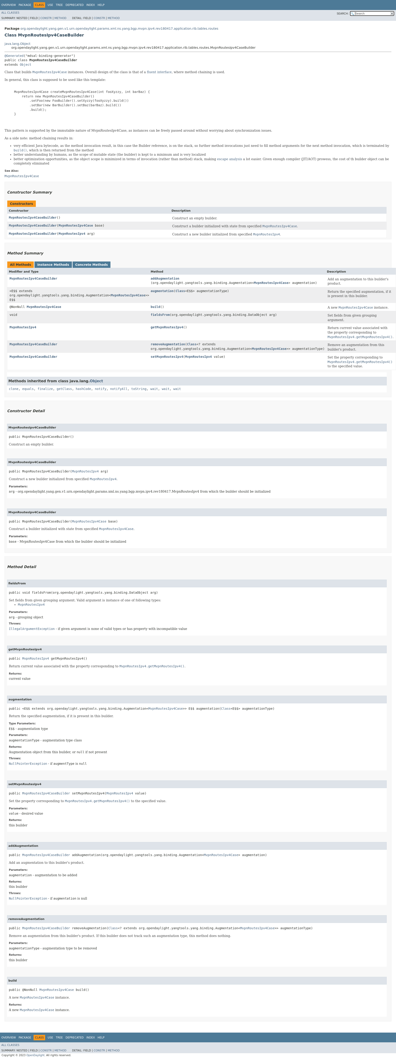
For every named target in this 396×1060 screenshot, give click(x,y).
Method (60, 18)
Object (25, 64)
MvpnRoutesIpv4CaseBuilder (33, 217)
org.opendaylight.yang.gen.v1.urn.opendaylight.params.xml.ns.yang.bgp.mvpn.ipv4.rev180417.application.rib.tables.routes (119, 28)
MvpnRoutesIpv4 (72, 233)
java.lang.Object (17, 44)
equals (28, 389)
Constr (46, 18)
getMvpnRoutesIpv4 (167, 327)
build (155, 307)
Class (180, 291)
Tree (59, 5)
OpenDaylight (35, 1055)
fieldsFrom (160, 315)
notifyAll (118, 389)
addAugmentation (165, 278)
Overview (8, 5)
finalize (45, 389)
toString (139, 389)
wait (154, 389)
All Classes (10, 12)
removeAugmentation (168, 344)
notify (100, 389)
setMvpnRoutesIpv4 (167, 356)
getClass (64, 389)
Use (50, 5)
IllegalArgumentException (32, 629)
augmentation (162, 291)
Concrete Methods (91, 264)
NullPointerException (28, 763)
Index (90, 5)
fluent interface (159, 72)
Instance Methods (53, 264)
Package (25, 5)
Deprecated (75, 5)
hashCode (83, 389)
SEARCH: (343, 13)
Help (101, 5)
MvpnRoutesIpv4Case (76, 225)
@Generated (14, 56)
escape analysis (229, 159)
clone (13, 389)
